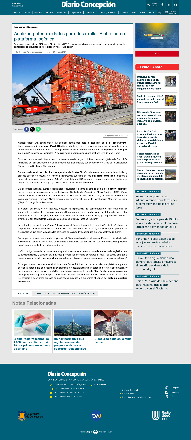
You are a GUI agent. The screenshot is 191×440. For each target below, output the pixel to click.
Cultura (89, 12)
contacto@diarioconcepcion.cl (69, 389)
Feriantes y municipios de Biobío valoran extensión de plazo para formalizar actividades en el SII (156, 223)
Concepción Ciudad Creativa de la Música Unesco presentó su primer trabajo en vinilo (150, 158)
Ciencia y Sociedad (107, 12)
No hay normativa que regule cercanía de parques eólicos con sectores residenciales (70, 343)
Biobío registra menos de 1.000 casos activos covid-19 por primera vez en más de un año (32, 343)
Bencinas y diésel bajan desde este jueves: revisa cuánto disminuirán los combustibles (155, 242)
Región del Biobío (87, 294)
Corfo (37, 294)
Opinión (124, 12)
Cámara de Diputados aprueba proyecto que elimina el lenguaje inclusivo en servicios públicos (149, 118)
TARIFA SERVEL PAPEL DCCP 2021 (68, 397)
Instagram (172, 388)
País (134, 12)
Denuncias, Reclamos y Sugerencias (136, 397)
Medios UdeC (146, 12)
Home (17, 12)
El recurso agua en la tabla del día (112, 340)
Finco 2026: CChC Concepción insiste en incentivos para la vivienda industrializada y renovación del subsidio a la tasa (150, 139)
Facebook (171, 392)
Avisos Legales (152, 5)
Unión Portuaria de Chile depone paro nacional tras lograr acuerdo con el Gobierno (156, 284)
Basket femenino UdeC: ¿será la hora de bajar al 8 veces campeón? (150, 99)
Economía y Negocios (148, 191)
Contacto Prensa (128, 394)
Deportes (75, 12)
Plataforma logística (64, 294)
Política (49, 12)
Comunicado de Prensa (41, 52)
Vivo (157, 53)
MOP (47, 294)
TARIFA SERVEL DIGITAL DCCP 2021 (69, 393)
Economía (61, 12)
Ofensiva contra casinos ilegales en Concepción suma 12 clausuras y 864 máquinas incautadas (149, 83)
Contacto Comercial (130, 390)
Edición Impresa (170, 12)
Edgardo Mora (25, 52)
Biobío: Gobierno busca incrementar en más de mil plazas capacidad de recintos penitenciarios (150, 174)
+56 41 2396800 (99, 385)
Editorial (38, 12)
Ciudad (27, 12)
